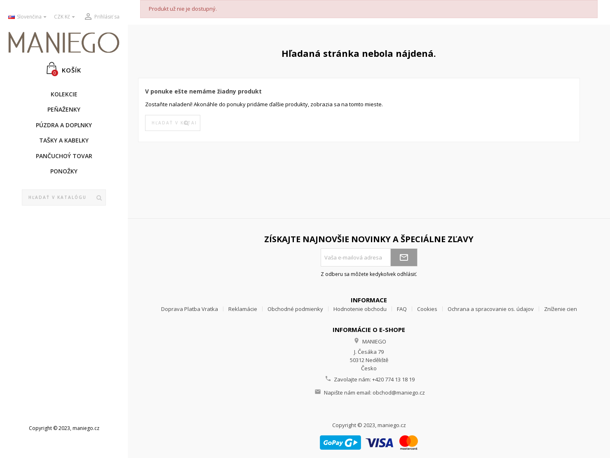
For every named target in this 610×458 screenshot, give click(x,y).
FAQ (402, 309)
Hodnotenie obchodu (360, 309)
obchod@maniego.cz (399, 392)
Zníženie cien (560, 309)
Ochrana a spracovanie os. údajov (491, 309)
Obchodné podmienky (295, 309)
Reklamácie (242, 309)
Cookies (427, 309)
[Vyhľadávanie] (64, 197)
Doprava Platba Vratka (189, 309)
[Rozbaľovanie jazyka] (28, 17)
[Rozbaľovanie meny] (65, 17)
